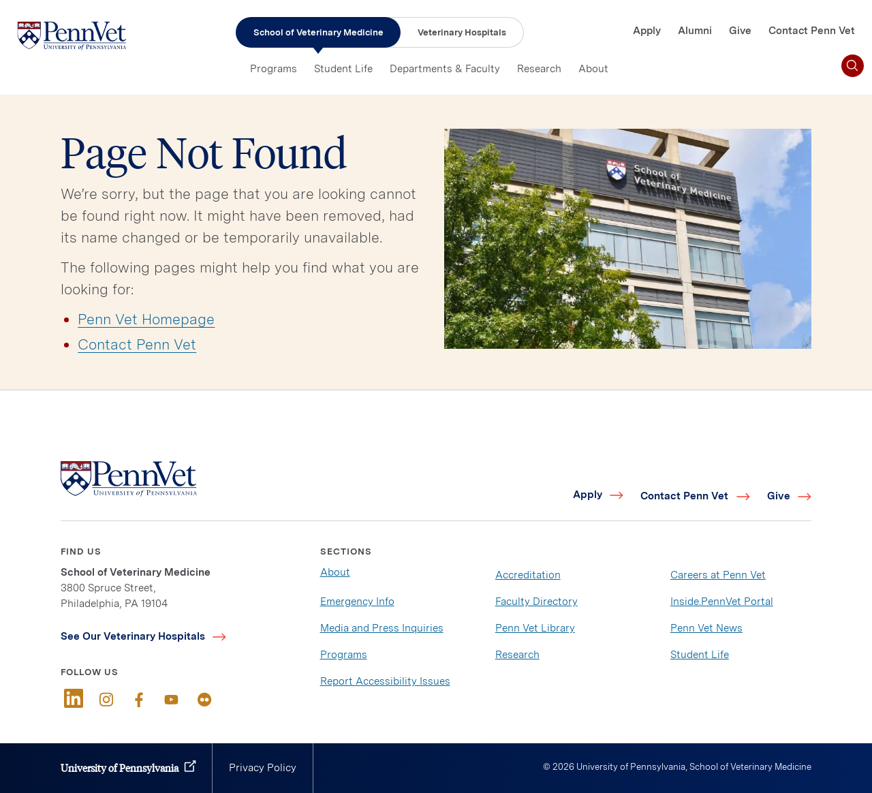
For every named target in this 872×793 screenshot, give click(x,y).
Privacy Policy (262, 768)
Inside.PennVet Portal (721, 601)
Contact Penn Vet (811, 31)
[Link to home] (71, 35)
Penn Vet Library (535, 628)
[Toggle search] (852, 66)
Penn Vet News (706, 628)
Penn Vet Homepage (146, 319)
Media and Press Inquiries (381, 628)
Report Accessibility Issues (385, 681)
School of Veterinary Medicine (318, 32)
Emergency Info (357, 601)
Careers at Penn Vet (718, 575)
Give (740, 31)
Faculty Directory (536, 601)
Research (539, 69)
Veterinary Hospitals (462, 32)
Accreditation (528, 575)
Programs (273, 69)
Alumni (695, 31)
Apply (647, 31)
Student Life (343, 69)
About (593, 69)
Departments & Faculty (445, 69)
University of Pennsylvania (119, 768)
